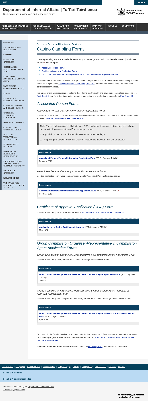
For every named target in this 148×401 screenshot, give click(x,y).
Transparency (87, 367)
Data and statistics (13, 122)
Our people (20, 367)
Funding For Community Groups (13, 99)
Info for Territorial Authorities (10, 137)
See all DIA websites (12, 373)
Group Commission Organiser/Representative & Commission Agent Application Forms (80, 74)
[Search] (118, 2)
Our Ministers (7, 367)
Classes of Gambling (9, 61)
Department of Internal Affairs (41, 386)
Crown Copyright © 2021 (14, 390)
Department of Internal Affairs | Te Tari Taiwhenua (50, 9)
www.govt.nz (131, 395)
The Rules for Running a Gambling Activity (14, 185)
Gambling (8, 42)
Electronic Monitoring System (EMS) (14, 78)
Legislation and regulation (12, 48)
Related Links (11, 178)
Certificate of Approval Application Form (59, 71)
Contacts (112, 367)
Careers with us (33, 367)
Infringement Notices (10, 145)
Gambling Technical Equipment (9, 115)
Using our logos (64, 367)
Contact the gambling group (12, 128)
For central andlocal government (43, 27)
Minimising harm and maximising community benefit (14, 163)
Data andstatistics (97, 27)
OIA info (121, 367)
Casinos (7, 55)
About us (112, 26)
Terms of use (100, 367)
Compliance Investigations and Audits (13, 69)
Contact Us (128, 26)
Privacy (76, 367)
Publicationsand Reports (81, 27)
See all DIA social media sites (17, 379)
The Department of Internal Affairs (124, 12)
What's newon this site (63, 27)
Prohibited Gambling (9, 172)
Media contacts (49, 367)
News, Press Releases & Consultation (10, 153)
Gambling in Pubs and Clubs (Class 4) (13, 107)
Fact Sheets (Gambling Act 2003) (13, 87)
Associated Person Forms (53, 68)
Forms (6, 93)
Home (4, 2)
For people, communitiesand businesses (15, 27)
